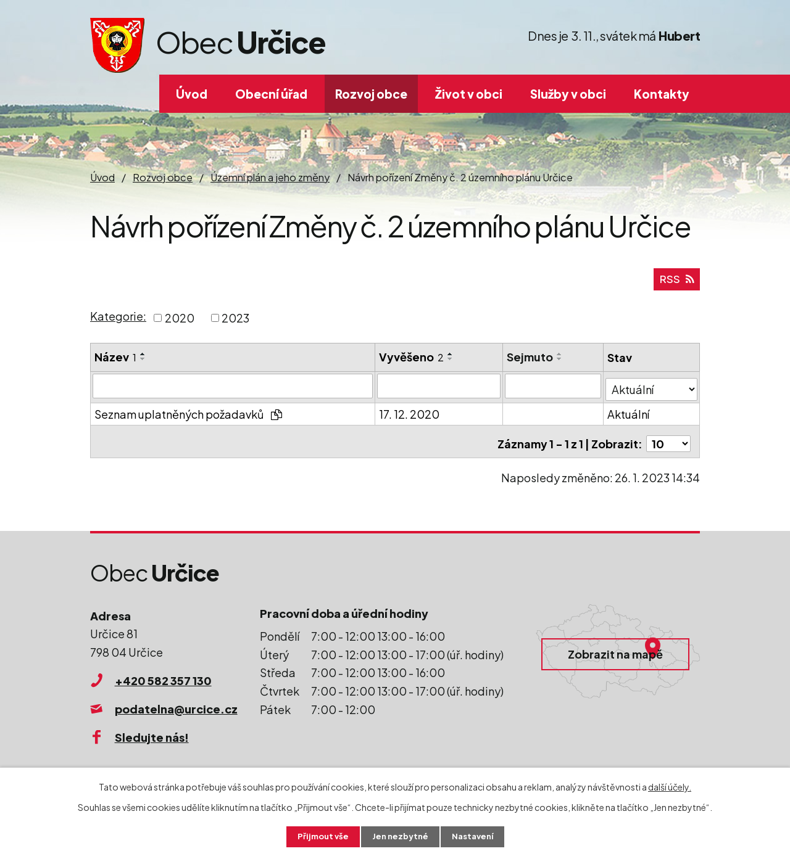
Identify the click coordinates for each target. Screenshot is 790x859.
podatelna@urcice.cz (176, 706)
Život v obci (468, 93)
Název (115, 361)
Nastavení (475, 836)
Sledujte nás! (152, 734)
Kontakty (661, 93)
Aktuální (629, 415)
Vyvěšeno (412, 361)
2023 (235, 322)
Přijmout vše (320, 836)
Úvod (191, 93)
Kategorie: (118, 321)
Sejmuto (530, 361)
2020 (179, 322)
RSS (676, 283)
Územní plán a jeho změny (270, 177)
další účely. (669, 785)
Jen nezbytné (400, 836)
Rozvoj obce (371, 93)
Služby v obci (568, 93)
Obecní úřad (271, 93)
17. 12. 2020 (410, 415)
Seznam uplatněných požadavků (188, 415)
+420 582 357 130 (163, 677)
